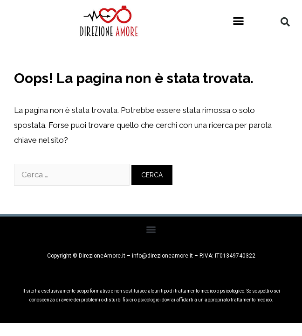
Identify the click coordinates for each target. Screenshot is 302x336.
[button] (238, 21)
